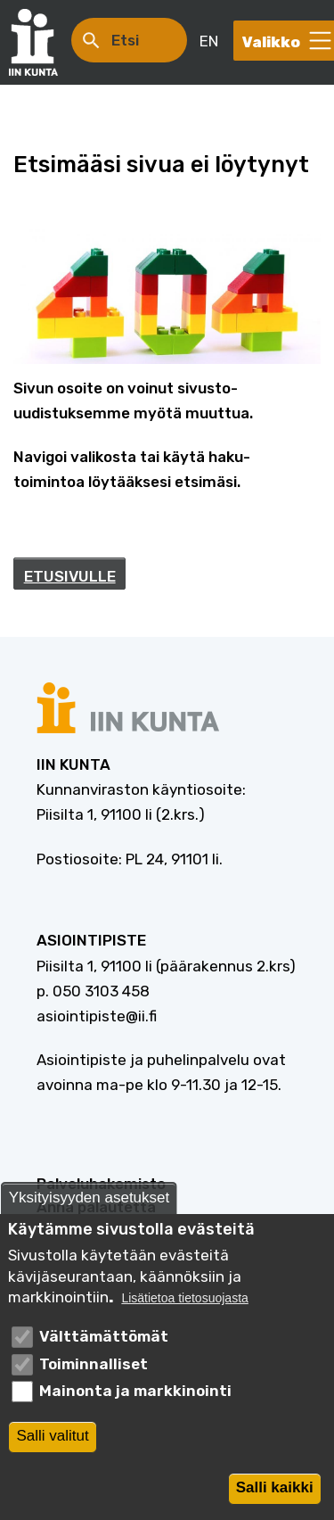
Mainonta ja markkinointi (135, 1401)
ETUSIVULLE (70, 576)
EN (209, 41)
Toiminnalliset (93, 1374)
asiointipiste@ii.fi (97, 1016)
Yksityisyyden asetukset (89, 1207)
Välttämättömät (103, 1346)
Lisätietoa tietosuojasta (184, 1309)
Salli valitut (52, 1446)
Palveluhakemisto (101, 1184)
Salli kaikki (275, 1498)
